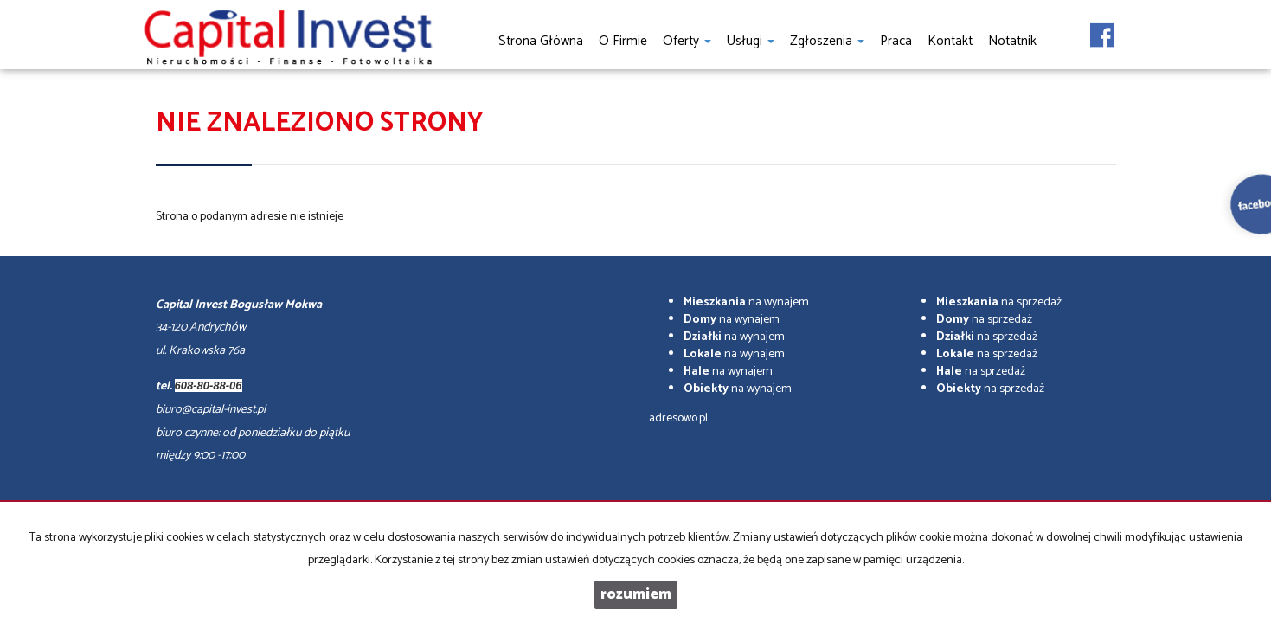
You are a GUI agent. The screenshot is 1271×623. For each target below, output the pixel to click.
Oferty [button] (687, 41)
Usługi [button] (750, 41)
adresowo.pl (678, 418)
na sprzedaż (999, 302)
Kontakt (950, 41)
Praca (896, 41)
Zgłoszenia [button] (827, 41)
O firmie (623, 41)
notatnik (1012, 41)
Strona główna (540, 41)
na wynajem (746, 302)
